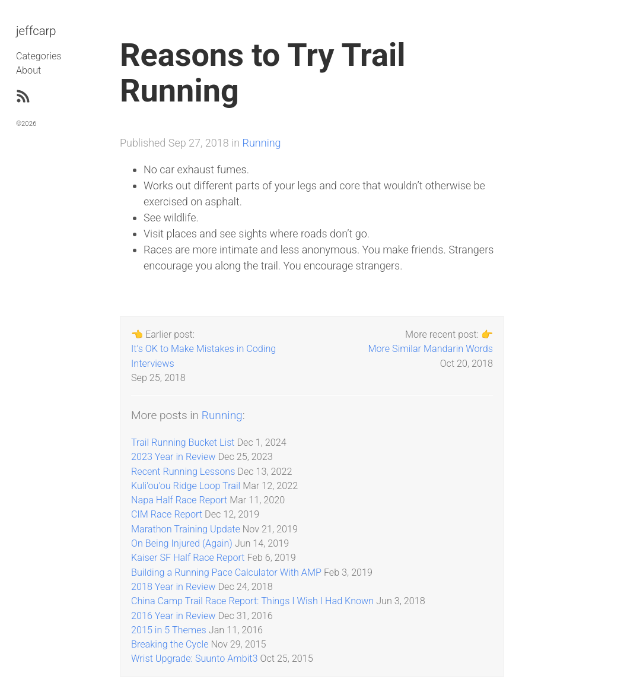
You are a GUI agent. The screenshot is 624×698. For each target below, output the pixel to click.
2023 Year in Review (173, 456)
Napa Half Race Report (179, 500)
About (28, 70)
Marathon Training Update (185, 529)
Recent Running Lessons (183, 471)
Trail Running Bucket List (183, 442)
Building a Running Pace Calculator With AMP (226, 572)
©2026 (26, 123)
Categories (38, 56)
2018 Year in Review (173, 586)
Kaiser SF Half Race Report (188, 557)
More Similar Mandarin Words (430, 348)
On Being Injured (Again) (182, 543)
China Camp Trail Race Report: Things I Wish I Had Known (252, 601)
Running (262, 143)
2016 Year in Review (173, 615)
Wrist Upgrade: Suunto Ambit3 (194, 658)
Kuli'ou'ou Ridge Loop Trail (185, 485)
